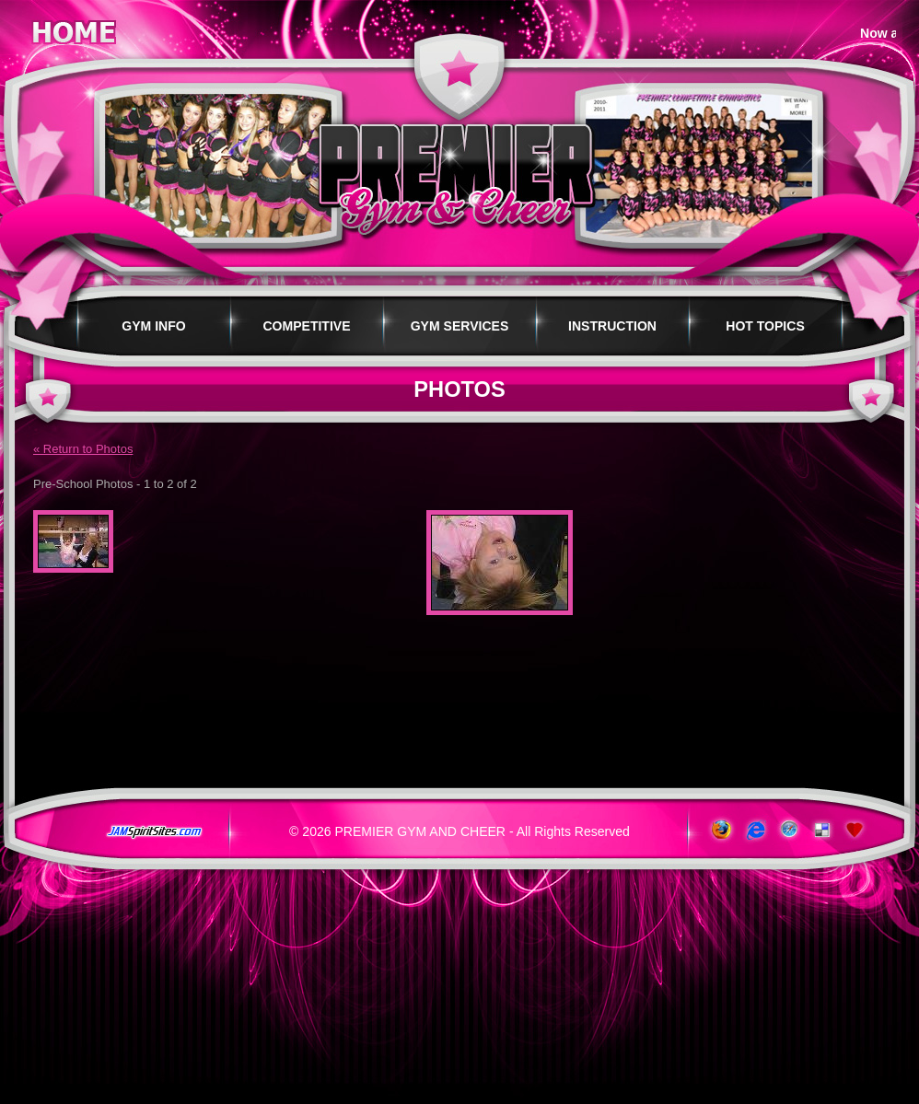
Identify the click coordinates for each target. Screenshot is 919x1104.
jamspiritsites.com (153, 832)
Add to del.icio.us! (822, 830)
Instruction (612, 326)
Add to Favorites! (856, 830)
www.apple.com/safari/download (788, 830)
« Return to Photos (83, 449)
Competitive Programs (306, 337)
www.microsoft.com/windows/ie (754, 830)
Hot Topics (765, 326)
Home (73, 29)
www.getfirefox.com (720, 830)
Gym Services (460, 326)
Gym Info (153, 326)
